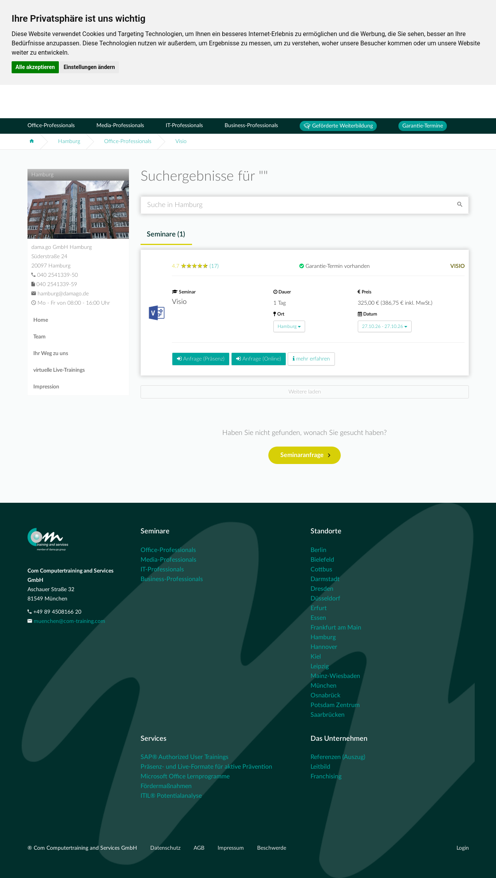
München (323, 686)
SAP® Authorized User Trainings (184, 757)
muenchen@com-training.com (69, 621)
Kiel (316, 657)
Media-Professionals (120, 125)
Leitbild (320, 767)
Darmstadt (325, 579)
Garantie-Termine (422, 126)
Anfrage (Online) (258, 359)
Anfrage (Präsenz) (201, 359)
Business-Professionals (251, 125)
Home (40, 320)
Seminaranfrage (305, 455)
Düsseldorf (325, 598)
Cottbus (321, 569)
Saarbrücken (328, 715)
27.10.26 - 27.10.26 (384, 326)
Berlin (318, 550)
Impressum (231, 848)
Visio (181, 141)
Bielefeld (322, 560)
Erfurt (319, 608)
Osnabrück (325, 695)
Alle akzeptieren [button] (35, 67)
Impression (46, 387)
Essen (318, 618)
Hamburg (69, 141)
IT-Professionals (184, 125)
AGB (200, 848)
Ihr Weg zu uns (50, 353)
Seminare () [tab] (166, 234)
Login (463, 848)
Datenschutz (166, 848)
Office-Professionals (51, 125)
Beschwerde (271, 848)
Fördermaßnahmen (166, 786)
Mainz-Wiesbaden (335, 676)
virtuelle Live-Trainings (59, 370)
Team (39, 337)
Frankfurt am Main (336, 627)
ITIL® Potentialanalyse (171, 796)
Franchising (326, 776)
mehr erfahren (311, 359)
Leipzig (320, 666)
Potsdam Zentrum (335, 705)
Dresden (322, 589)
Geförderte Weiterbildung (338, 126)
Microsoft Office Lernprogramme (185, 776)
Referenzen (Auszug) (338, 757)
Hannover (324, 647)
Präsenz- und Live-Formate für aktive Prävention (206, 767)
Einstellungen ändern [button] (89, 67)
